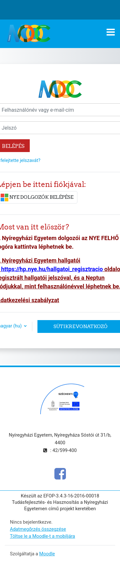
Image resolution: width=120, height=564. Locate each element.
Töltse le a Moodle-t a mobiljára (42, 536)
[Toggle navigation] (110, 32)
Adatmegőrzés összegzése (38, 529)
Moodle (47, 554)
